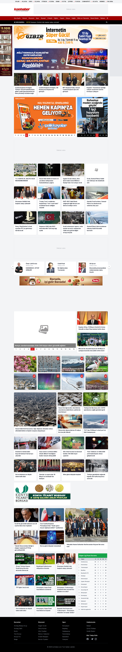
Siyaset (43, 18)
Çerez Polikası (91, 628)
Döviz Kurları (42, 628)
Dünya (68, 18)
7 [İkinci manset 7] (40, 349)
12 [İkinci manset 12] (61, 349)
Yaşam (62, 18)
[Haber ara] (106, 22)
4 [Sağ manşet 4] (87, 135)
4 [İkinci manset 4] (28, 349)
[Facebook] (88, 639)
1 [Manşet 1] (15, 135)
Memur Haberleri (43, 634)
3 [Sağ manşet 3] (84, 135)
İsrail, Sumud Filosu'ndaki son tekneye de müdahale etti (46, 22)
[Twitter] (92, 639)
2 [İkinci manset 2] (20, 349)
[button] (104, 84)
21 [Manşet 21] (71, 135)
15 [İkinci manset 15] (73, 349)
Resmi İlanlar (95, 18)
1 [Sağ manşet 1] (78, 135)
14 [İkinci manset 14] (69, 349)
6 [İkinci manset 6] (36, 349)
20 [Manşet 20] (69, 135)
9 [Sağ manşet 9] (103, 135)
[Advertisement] (71, 9)
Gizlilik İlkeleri (91, 631)
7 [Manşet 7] (32, 135)
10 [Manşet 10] (40, 135)
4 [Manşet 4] (23, 135)
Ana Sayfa (17, 18)
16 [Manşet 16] (57, 135)
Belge (16, 639)
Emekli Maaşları (43, 636)
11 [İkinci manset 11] (57, 349)
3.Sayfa (49, 18)
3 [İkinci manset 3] (24, 349)
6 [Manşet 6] (29, 135)
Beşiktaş (65, 628)
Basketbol (65, 636)
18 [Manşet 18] (63, 135)
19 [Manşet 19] (66, 135)
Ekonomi (31, 18)
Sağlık (74, 18)
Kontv (16, 631)
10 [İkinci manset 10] (53, 349)
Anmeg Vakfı (18, 628)
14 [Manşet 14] (52, 135)
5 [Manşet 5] (26, 135)
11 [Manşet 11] (43, 135)
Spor (37, 18)
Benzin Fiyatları (43, 639)
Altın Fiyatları (42, 631)
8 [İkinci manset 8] (44, 349)
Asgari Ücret (42, 626)
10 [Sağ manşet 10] (106, 135)
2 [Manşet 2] (18, 135)
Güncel (24, 18)
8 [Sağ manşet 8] (100, 135)
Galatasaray (66, 631)
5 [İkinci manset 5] (32, 349)
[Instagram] (96, 639)
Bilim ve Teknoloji (83, 18)
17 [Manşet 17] (60, 135)
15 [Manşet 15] (54, 135)
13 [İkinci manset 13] (65, 349)
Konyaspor (65, 626)
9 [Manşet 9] (37, 135)
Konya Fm (17, 636)
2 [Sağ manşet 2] (81, 135)
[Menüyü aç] (107, 18)
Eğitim (56, 18)
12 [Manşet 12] (46, 135)
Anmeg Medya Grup (20, 626)
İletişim (102, 18)
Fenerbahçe (66, 634)
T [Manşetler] (74, 135)
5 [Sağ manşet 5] (90, 135)
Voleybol (65, 639)
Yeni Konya (17, 634)
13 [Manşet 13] (49, 135)
